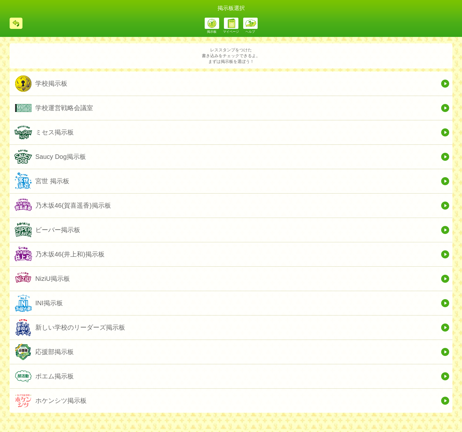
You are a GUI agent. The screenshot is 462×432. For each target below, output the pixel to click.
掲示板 (212, 31)
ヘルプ (250, 31)
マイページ (231, 31)
